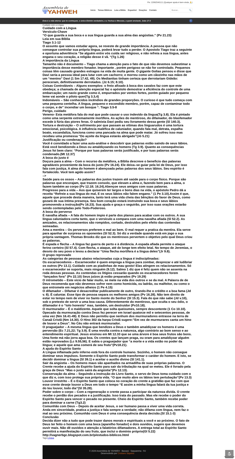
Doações (143, 10)
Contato (153, 10)
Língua (51, 438)
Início (93, 10)
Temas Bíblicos (105, 10)
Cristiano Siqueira (126, 453)
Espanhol (132, 10)
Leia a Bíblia (120, 10)
